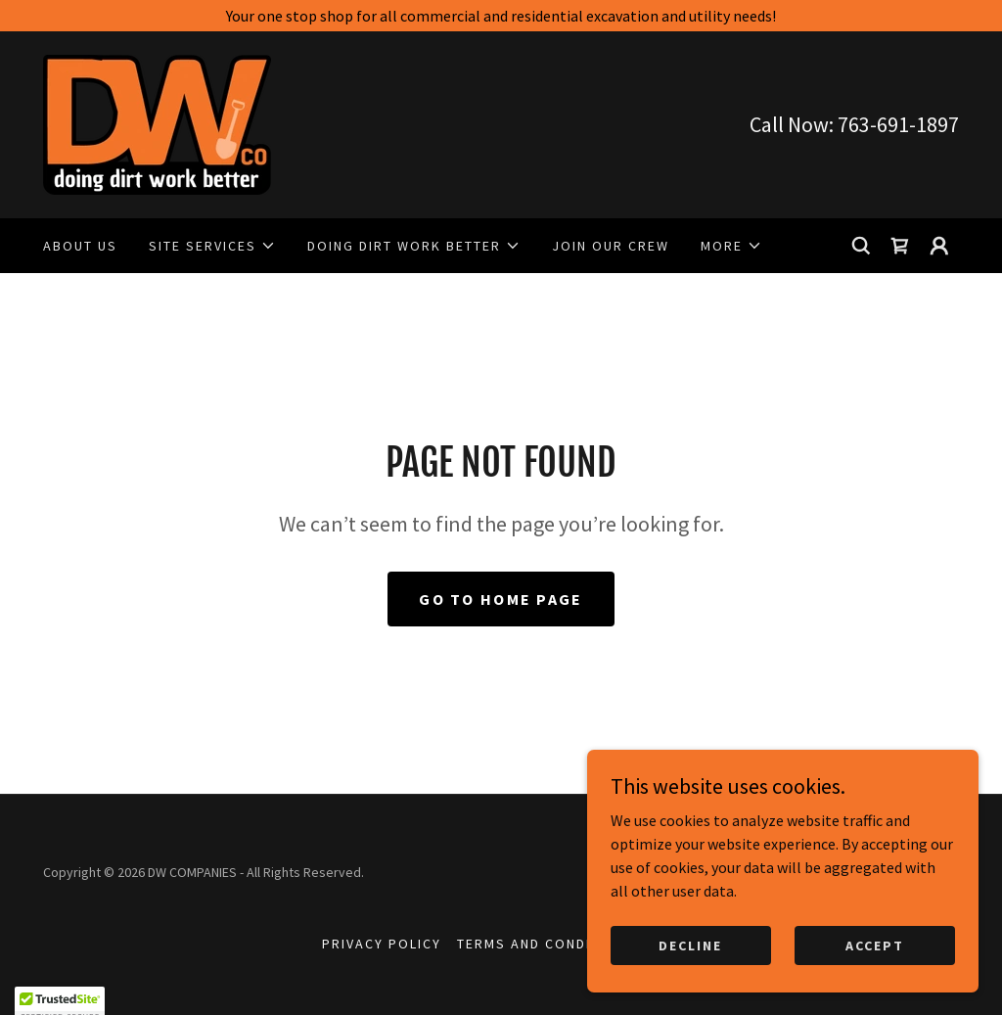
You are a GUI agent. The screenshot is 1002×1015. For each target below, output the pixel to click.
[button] (212, 245)
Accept (874, 984)
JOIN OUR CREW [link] (610, 245)
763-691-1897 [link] (898, 124)
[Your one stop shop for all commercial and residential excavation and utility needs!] (501, 15)
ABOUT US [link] (80, 245)
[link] (157, 122)
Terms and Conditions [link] (546, 943)
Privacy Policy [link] (381, 943)
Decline (690, 984)
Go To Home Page (500, 599)
